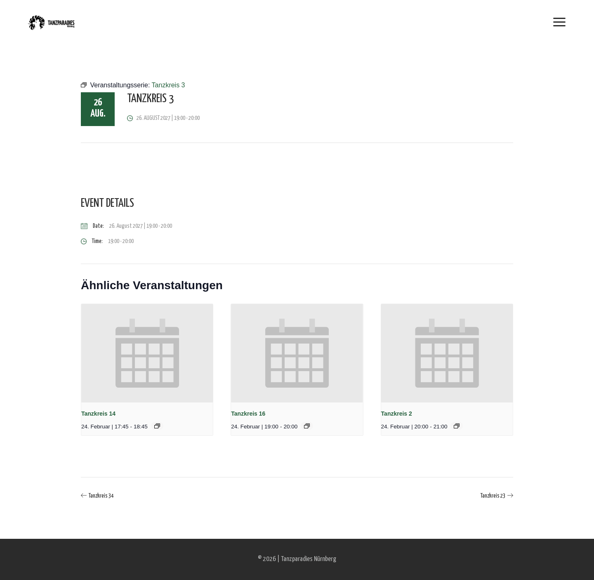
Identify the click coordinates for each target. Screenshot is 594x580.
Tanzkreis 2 (396, 413)
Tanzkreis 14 (98, 413)
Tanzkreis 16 (248, 413)
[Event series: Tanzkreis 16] (307, 425)
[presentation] (147, 353)
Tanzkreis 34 (101, 496)
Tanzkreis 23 (493, 496)
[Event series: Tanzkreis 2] (457, 425)
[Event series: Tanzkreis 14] (157, 425)
